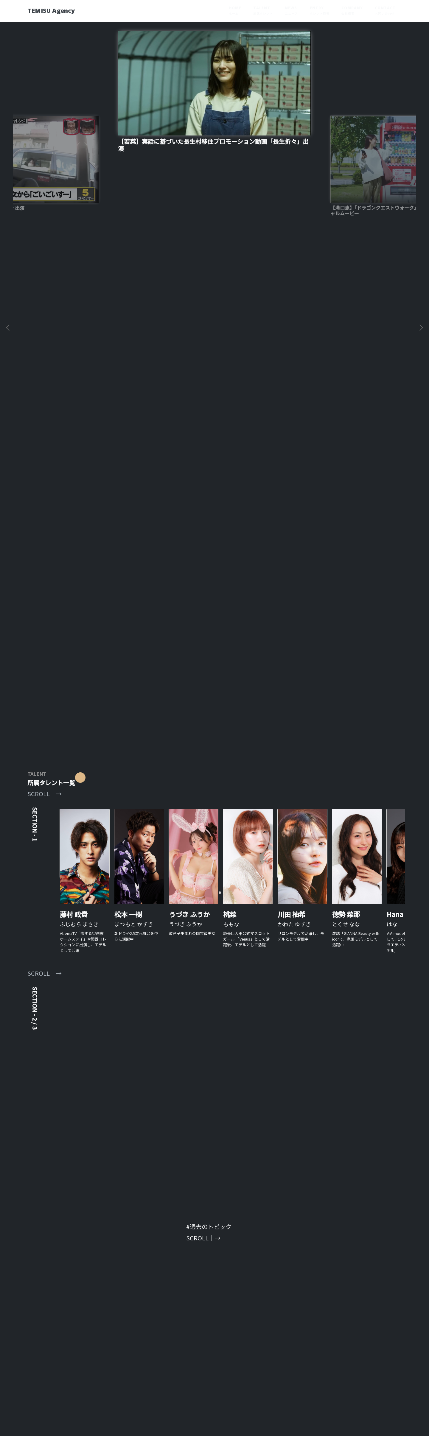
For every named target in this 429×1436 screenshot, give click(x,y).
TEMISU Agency (56, 11)
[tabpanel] (214, 427)
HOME (235, 10)
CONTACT (385, 10)
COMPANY (352, 10)
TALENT (263, 10)
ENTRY (319, 10)
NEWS (291, 10)
